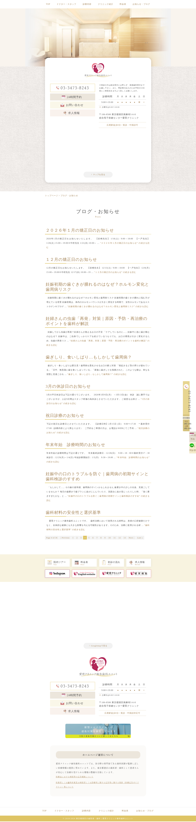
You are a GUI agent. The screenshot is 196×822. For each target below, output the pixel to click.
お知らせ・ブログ (141, 4)
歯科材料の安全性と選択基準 (73, 513)
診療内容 (87, 4)
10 (109, 538)
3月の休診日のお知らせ (68, 387)
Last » (140, 538)
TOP (48, 4)
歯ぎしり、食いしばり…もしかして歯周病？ (89, 357)
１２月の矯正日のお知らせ (71, 260)
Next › (131, 538)
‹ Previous (65, 538)
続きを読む (115, 273)
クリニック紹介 (105, 4)
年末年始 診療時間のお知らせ (75, 445)
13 (125, 538)
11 (114, 538)
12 (120, 538)
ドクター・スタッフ (66, 4)
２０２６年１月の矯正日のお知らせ (80, 231)
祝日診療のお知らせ (65, 416)
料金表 (123, 4)
